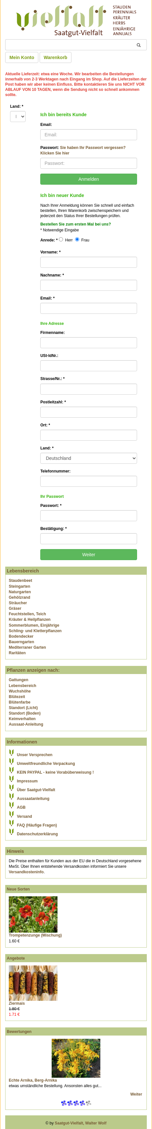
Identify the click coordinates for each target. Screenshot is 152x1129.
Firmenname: (52, 332)
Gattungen (18, 680)
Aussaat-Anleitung (26, 724)
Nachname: (52, 275)
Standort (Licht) (23, 708)
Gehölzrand (19, 597)
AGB (21, 807)
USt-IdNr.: (49, 355)
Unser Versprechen (34, 755)
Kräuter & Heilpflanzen (30, 619)
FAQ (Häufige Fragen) (37, 825)
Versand (24, 816)
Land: (16, 106)
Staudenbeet (20, 580)
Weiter (136, 1094)
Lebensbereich (22, 685)
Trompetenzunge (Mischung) (35, 935)
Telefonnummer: (55, 471)
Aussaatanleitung (33, 798)
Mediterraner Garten (27, 647)
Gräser (15, 608)
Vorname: (50, 252)
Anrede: (48, 240)
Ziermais (17, 1003)
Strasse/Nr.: (52, 378)
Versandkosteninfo (26, 872)
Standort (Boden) (25, 713)
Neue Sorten (18, 889)
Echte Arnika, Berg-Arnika (33, 1080)
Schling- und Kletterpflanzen (35, 631)
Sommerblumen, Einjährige (34, 625)
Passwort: (83, 150)
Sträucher (18, 603)
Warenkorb (56, 57)
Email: (46, 124)
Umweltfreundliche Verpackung (46, 763)
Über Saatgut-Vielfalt (36, 790)
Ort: (45, 425)
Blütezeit (17, 696)
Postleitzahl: (53, 402)
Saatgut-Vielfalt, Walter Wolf (81, 1123)
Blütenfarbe (20, 702)
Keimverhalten (22, 719)
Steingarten (19, 586)
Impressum (27, 781)
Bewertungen (19, 1031)
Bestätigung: (53, 528)
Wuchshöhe (20, 691)
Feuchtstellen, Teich (27, 614)
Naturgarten (20, 592)
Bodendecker (21, 636)
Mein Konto (21, 57)
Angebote (16, 958)
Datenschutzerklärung (37, 834)
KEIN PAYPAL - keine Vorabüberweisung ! (55, 772)
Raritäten (17, 653)
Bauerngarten (21, 642)
